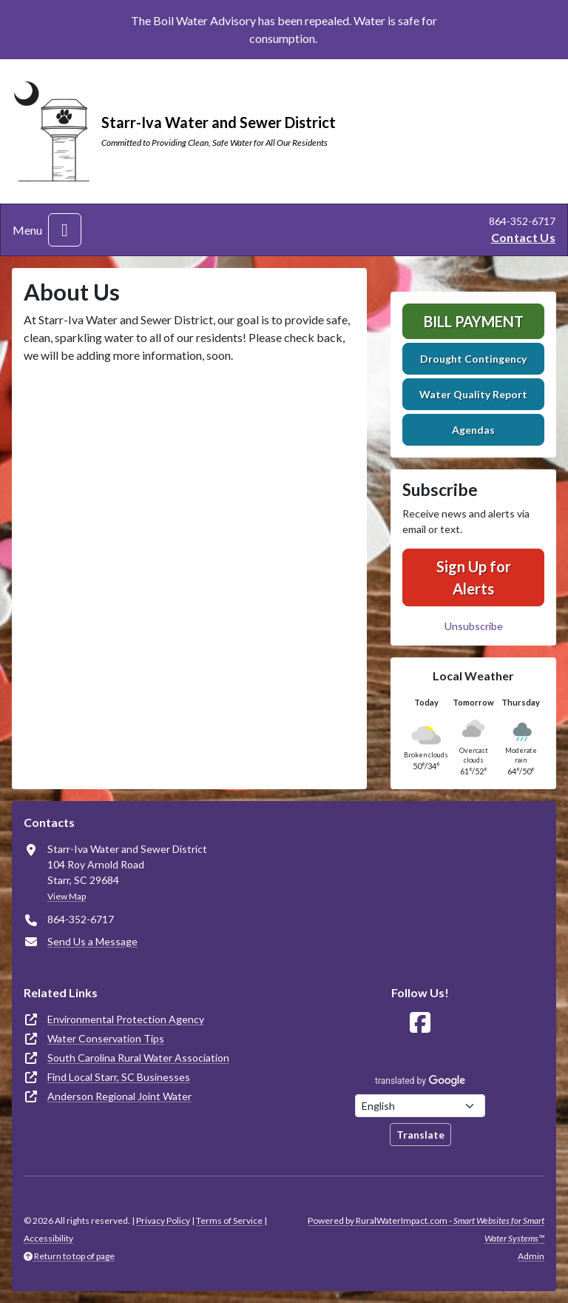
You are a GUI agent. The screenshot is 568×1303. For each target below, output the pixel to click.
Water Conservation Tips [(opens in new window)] (105, 1038)
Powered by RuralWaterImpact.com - (426, 1229)
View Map (66, 896)
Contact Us (523, 237)
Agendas (473, 429)
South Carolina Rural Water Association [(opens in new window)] (138, 1057)
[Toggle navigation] (64, 230)
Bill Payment (474, 321)
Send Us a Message (92, 941)
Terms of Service (229, 1220)
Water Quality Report (473, 394)
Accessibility (48, 1238)
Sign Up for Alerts (473, 577)
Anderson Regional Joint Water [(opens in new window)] (119, 1096)
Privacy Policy (163, 1220)
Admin (531, 1256)
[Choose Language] (420, 1105)
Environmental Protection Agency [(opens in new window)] (125, 1019)
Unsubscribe (473, 626)
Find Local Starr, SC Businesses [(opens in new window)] (118, 1077)
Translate (420, 1134)
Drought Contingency (473, 358)
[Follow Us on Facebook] (420, 1023)
